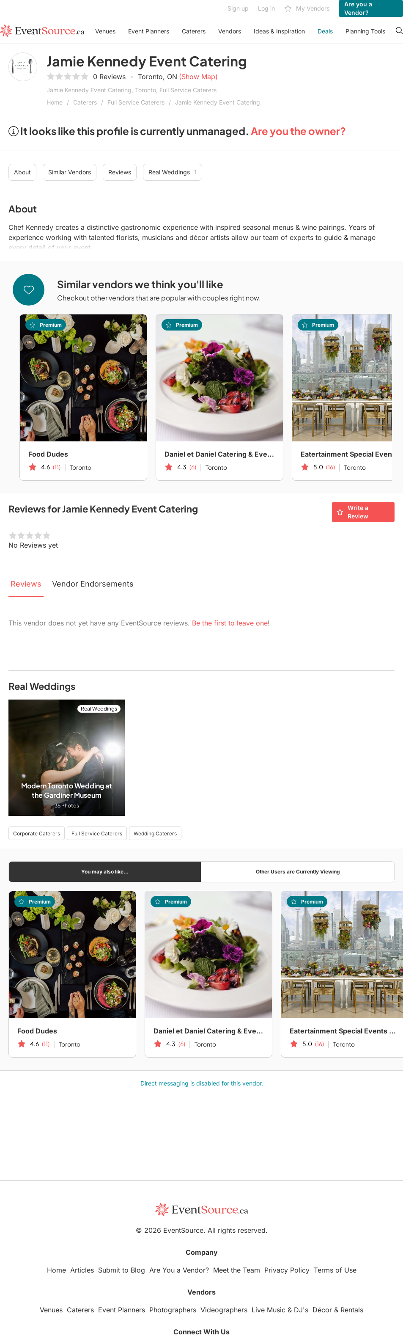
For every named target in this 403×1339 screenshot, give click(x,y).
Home (55, 102)
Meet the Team (236, 1270)
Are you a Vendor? (358, 8)
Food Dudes (48, 454)
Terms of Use (335, 1270)
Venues (105, 31)
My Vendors (306, 9)
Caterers (194, 31)
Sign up (238, 8)
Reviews (119, 172)
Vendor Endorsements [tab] (93, 583)
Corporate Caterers (36, 833)
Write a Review (352, 512)
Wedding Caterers (155, 833)
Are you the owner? (298, 130)
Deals (325, 31)
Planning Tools (365, 31)
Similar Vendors (69, 172)
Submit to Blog (121, 1270)
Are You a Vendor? (179, 1270)
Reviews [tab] (26, 583)
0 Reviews (109, 76)
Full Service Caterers (135, 102)
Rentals (351, 1310)
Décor (322, 1310)
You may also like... (105, 871)
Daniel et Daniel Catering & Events (219, 454)
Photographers (172, 1310)
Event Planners (148, 31)
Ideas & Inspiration (279, 31)
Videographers (223, 1310)
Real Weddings (172, 172)
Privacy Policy (287, 1270)
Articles (82, 1270)
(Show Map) (198, 76)
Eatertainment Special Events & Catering (345, 1031)
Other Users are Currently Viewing (298, 871)
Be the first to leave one (230, 623)
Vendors (229, 31)
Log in (266, 8)
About (22, 172)
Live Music (268, 1310)
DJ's (301, 1310)
